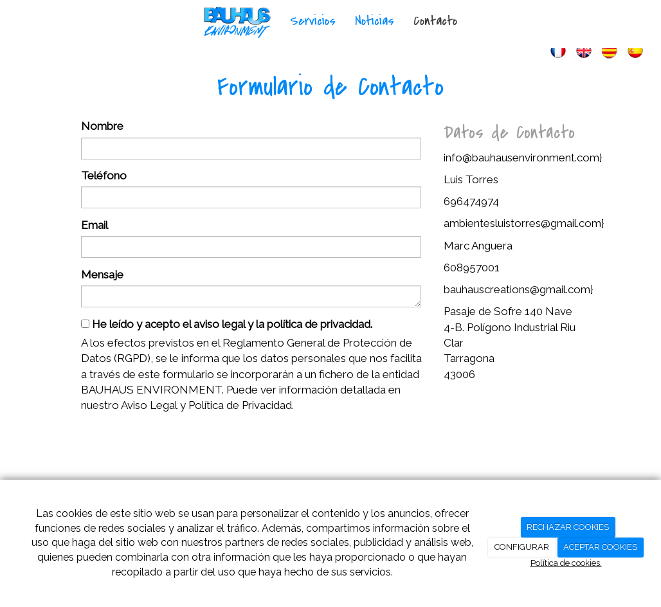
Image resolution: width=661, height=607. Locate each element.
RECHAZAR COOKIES (568, 527)
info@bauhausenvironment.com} (523, 157)
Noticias (374, 21)
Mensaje (102, 274)
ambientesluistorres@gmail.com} (524, 223)
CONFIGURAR (521, 547)
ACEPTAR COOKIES (600, 547)
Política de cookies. (566, 563)
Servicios (313, 21)
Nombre (102, 126)
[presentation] (178, 447)
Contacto (435, 21)
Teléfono (104, 175)
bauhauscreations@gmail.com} (518, 289)
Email (94, 225)
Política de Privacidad (240, 405)
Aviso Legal (149, 405)
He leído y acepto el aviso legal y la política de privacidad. (226, 324)
